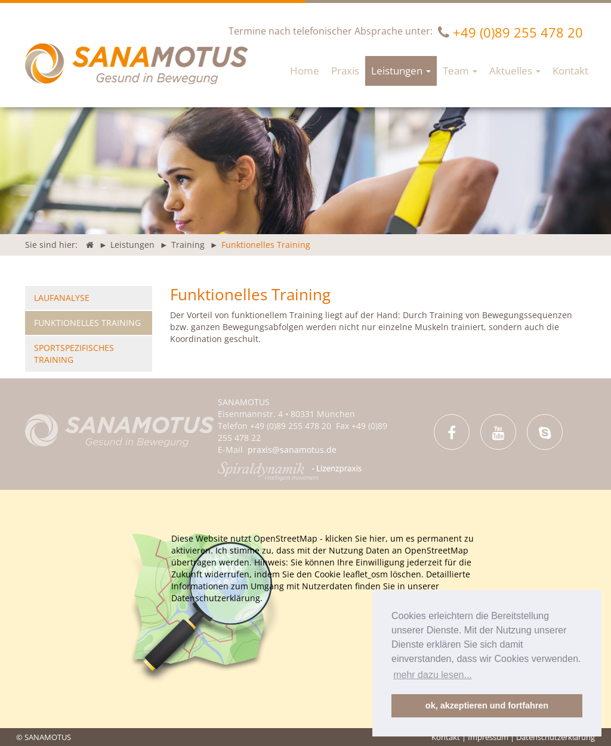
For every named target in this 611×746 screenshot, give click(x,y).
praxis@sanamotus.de (292, 449)
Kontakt (445, 737)
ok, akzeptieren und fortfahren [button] (486, 705)
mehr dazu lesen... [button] (432, 675)
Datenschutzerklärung (555, 737)
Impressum (488, 737)
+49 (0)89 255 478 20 (518, 32)
